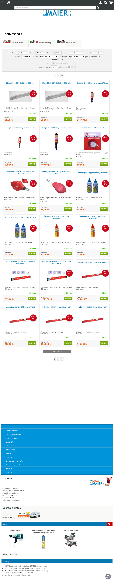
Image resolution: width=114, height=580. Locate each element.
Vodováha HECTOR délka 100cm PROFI (56, 307)
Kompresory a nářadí (13, 434)
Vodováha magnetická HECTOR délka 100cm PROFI (56, 262)
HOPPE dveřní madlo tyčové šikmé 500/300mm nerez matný (26, 570)
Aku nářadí (10, 427)
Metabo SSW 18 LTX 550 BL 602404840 (19, 573)
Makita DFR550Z (16, 530)
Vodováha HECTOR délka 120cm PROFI (92, 307)
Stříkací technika (12, 438)
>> (62, 75)
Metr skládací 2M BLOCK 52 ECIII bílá (56, 83)
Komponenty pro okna (14, 465)
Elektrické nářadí (12, 431)
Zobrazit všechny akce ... (11, 554)
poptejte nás (53, 63)
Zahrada (9, 457)
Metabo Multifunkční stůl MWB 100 (17, 575)
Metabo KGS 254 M (70, 530)
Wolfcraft (9, 469)
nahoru (108, 576)
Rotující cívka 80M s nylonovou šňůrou (20, 128)
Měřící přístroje (45, 43)
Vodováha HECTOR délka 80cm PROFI (20, 307)
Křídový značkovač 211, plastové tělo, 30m (56, 172)
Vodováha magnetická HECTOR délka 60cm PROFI (20, 262)
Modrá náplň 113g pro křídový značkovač (20, 217)
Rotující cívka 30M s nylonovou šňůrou (56, 128)
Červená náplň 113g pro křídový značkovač (92, 217)
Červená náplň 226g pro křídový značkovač (56, 217)
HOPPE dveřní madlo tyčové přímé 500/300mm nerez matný (26, 568)
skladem (64, 63)
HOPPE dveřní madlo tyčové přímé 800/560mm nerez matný (26, 566)
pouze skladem (91, 56)
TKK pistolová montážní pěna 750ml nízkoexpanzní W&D (43, 531)
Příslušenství (71, 43)
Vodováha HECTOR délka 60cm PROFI (92, 262)
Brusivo (8, 453)
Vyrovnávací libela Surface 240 (92, 128)
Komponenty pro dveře (14, 461)
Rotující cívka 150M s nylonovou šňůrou (92, 83)
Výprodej (9, 472)
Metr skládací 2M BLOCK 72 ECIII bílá (20, 83)
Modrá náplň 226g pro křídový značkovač (92, 173)
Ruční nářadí (18, 43)
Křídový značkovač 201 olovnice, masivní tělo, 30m (20, 172)
